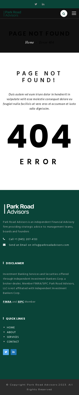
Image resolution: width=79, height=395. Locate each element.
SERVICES (13, 337)
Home (29, 42)
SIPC (21, 302)
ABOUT (11, 332)
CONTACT (13, 342)
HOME (11, 327)
